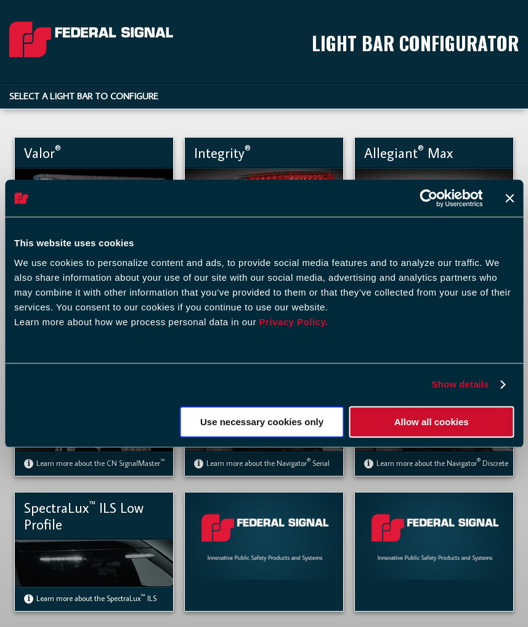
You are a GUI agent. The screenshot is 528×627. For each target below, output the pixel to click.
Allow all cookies (431, 422)
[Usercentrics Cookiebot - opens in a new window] (428, 198)
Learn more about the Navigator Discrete (436, 463)
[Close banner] (509, 198)
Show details (460, 384)
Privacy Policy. (293, 322)
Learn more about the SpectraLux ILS (90, 598)
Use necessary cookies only (261, 422)
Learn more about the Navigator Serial (262, 463)
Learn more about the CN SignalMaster (94, 463)
